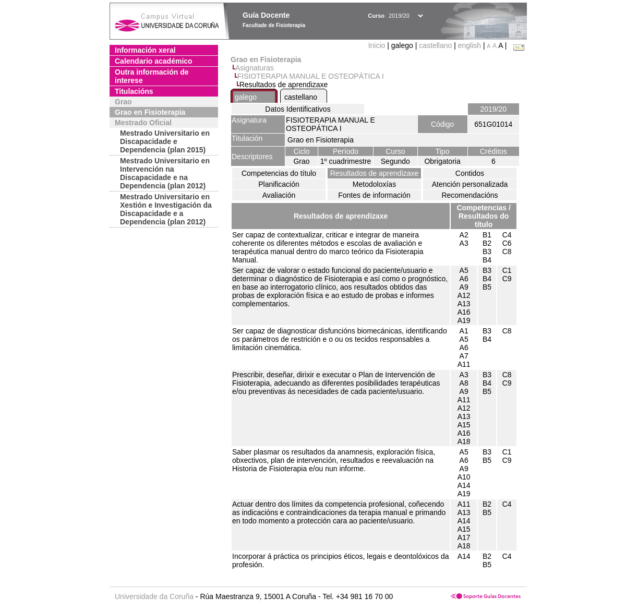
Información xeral (145, 50)
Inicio (378, 45)
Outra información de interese (152, 76)
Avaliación (279, 195)
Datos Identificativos (297, 109)
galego (246, 97)
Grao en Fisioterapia (150, 112)
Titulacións (134, 91)
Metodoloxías (374, 184)
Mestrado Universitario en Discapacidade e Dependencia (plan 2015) (165, 141)
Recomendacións (469, 195)
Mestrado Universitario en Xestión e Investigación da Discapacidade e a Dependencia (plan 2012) (166, 209)
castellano (435, 45)
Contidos (469, 173)
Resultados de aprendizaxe (374, 173)
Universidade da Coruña (154, 596)
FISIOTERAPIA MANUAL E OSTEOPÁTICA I (310, 76)
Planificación (278, 184)
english (469, 45)
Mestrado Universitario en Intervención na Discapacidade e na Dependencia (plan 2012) (165, 173)
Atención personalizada (470, 184)
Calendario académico (153, 61)
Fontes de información (374, 195)
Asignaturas (254, 68)
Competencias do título (279, 173)
